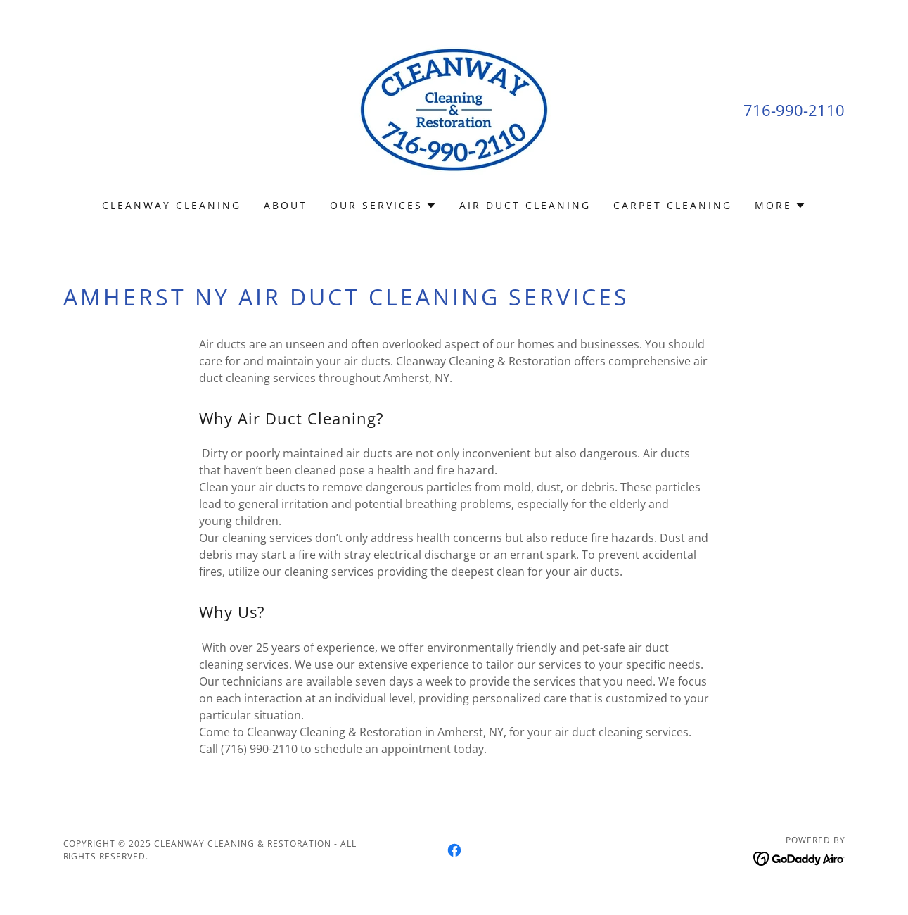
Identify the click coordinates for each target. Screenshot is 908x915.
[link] (454, 108)
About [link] (285, 205)
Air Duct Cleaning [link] (525, 205)
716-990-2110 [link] (794, 109)
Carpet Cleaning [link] (672, 205)
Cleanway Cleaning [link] (171, 205)
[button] (383, 205)
